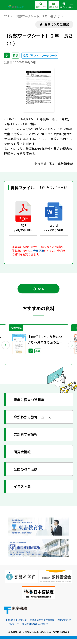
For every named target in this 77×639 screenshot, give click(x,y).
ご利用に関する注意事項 (44, 620)
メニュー (71, 5)
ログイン (63, 5)
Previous (5, 345)
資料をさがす (41, 5)
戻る (38, 288)
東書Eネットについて (16, 620)
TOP (6, 16)
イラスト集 (22, 486)
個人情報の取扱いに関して (54, 624)
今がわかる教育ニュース (32, 417)
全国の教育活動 (26, 469)
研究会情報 (22, 451)
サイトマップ (30, 624)
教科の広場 (53, 5)
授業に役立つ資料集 (29, 399)
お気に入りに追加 (56, 24)
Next (72, 345)
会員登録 (38, 250)
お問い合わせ (12, 624)
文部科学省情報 (26, 434)
